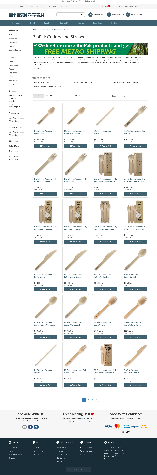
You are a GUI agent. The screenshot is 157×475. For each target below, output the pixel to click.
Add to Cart (45, 146)
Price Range (14, 107)
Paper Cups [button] (98, 23)
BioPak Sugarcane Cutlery (85, 82)
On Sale (30, 6)
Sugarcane (13, 73)
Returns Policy (61, 454)
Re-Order (40, 6)
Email (83, 454)
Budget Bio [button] (65, 23)
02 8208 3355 (86, 451)
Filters (12, 91)
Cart (108, 6)
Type (12, 104)
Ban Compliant (15, 95)
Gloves (11, 57)
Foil (10, 54)
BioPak (11, 35)
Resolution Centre (15, 454)
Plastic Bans (52, 6)
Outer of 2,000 (128, 142)
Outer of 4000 (38, 189)
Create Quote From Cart (127, 6)
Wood (11, 76)
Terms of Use (61, 448)
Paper (11, 61)
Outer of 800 (98, 189)
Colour (12, 98)
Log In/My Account (16, 6)
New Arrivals (13, 80)
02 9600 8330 (86, 448)
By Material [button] (17, 23)
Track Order (13, 451)
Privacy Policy (61, 451)
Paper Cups (13, 65)
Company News (38, 451)
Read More (37, 68)
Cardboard (13, 42)
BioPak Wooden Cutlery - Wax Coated (50, 86)
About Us (36, 448)
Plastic (11, 69)
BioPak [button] (33, 23)
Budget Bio (13, 38)
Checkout (144, 6)
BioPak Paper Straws (43, 82)
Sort (114, 96)
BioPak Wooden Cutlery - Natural (126, 82)
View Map (108, 459)
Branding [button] (48, 23)
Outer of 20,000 (99, 142)
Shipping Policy (61, 458)
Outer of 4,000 (38, 142)
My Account (13, 448)
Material (13, 101)
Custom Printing (15, 50)
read (93, 1)
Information (66, 6)
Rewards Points (14, 458)
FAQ (10, 461)
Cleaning (12, 46)
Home (35, 30)
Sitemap (59, 461)
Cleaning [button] (82, 23)
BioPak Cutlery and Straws (57, 30)
